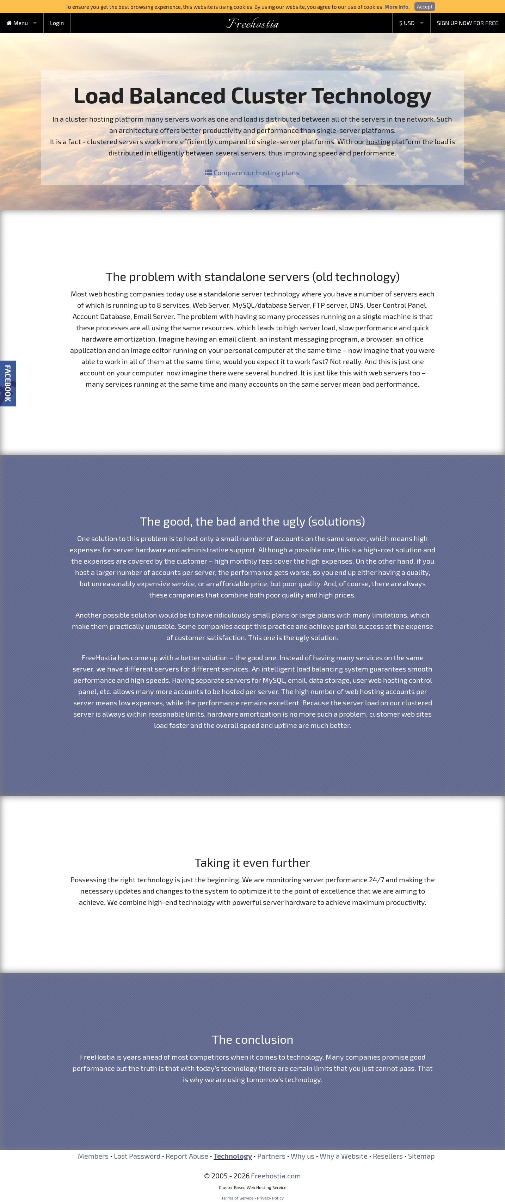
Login (57, 22)
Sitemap (421, 1156)
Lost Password (137, 1156)
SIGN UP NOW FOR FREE (467, 22)
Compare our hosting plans (252, 172)
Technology (233, 1156)
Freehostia (252, 24)
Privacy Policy (270, 1197)
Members (93, 1156)
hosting (378, 141)
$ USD (407, 22)
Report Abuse (187, 1156)
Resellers (388, 1156)
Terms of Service (237, 1197)
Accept (424, 7)
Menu (17, 22)
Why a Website (344, 1156)
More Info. (397, 7)
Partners (271, 1156)
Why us (302, 1156)
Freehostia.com (276, 1175)
